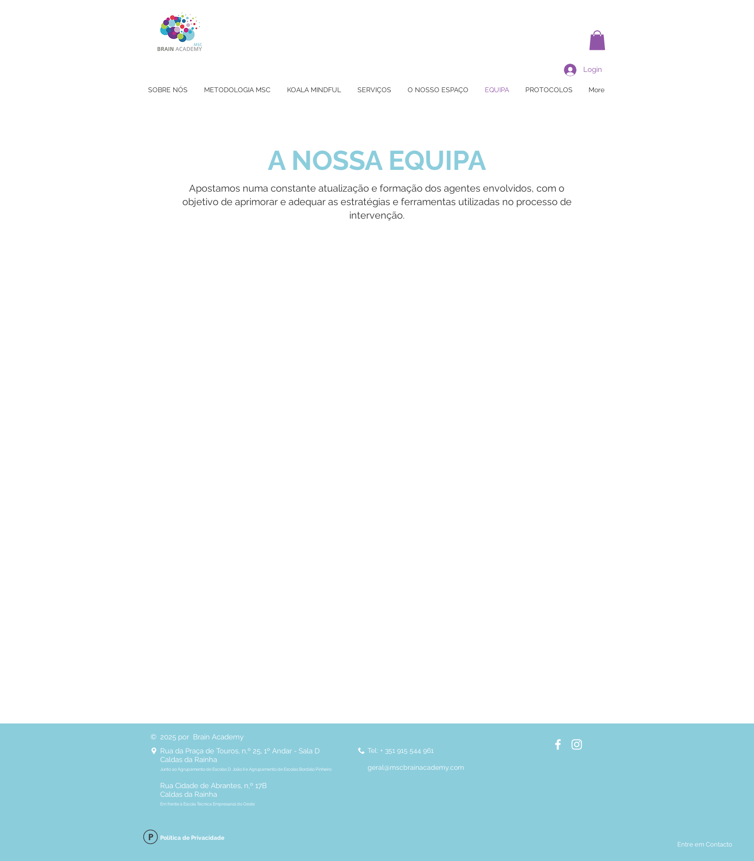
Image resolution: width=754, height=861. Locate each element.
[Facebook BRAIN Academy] (558, 744)
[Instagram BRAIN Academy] (577, 744)
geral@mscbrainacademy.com (416, 767)
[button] (597, 40)
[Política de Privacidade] (150, 838)
